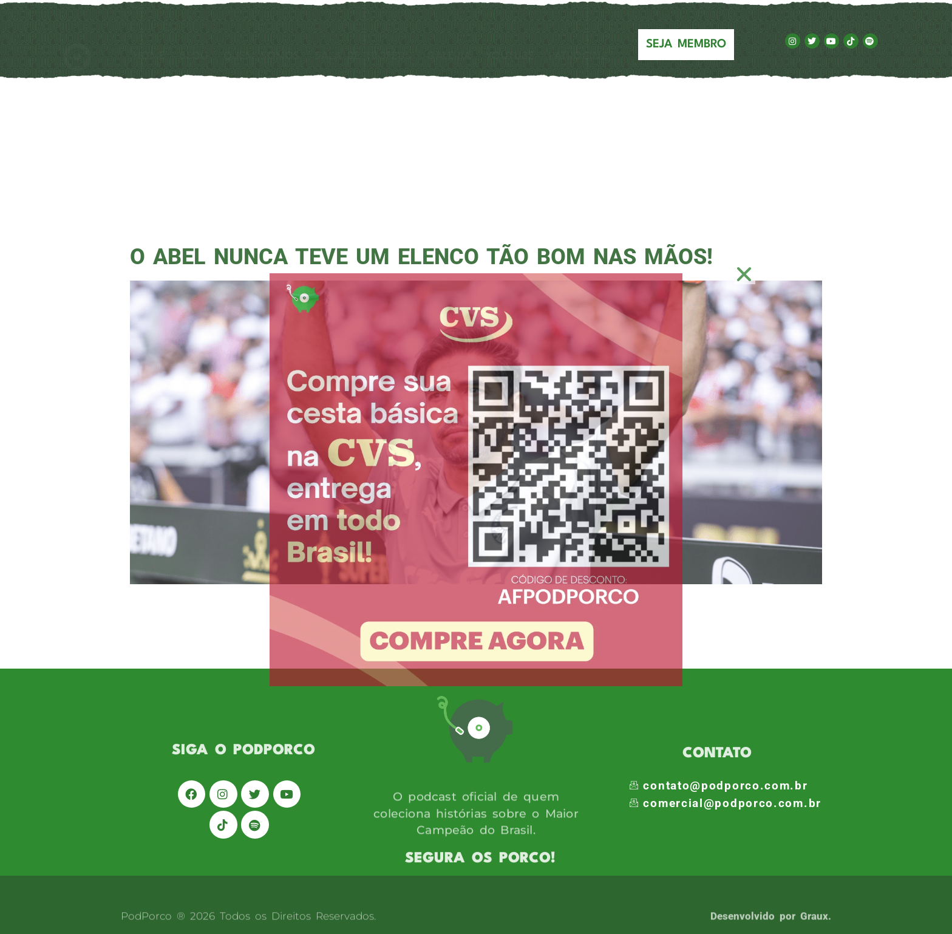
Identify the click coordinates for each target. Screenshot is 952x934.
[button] (744, 274)
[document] (476, 467)
